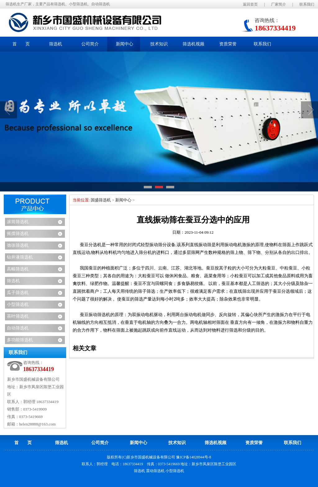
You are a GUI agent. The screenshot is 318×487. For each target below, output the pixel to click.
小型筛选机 (18, 304)
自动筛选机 (18, 328)
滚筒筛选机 (18, 221)
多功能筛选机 (20, 340)
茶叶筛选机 (18, 316)
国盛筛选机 (101, 200)
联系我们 (306, 4)
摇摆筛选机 (18, 233)
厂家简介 (278, 4)
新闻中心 (123, 200)
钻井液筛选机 (20, 257)
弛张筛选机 (18, 245)
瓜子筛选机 (18, 292)
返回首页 (250, 4)
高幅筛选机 (18, 269)
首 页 (21, 44)
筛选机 (13, 280)
